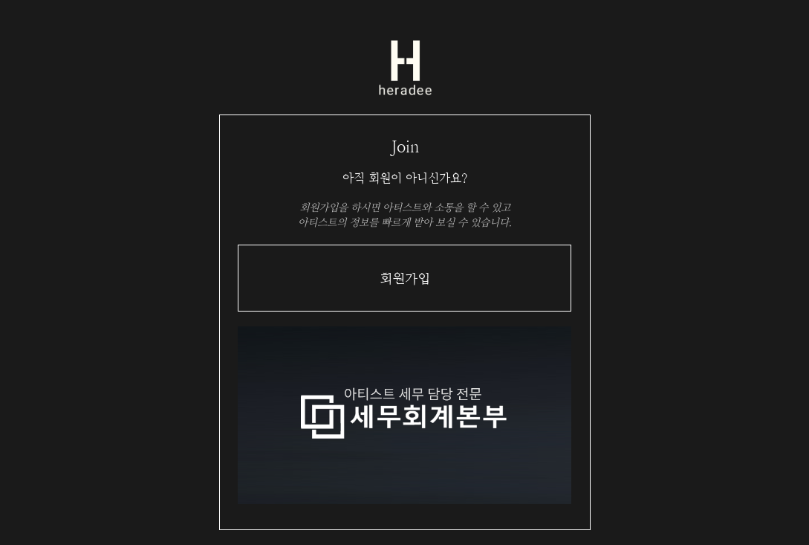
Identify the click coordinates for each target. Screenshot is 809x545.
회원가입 (405, 278)
